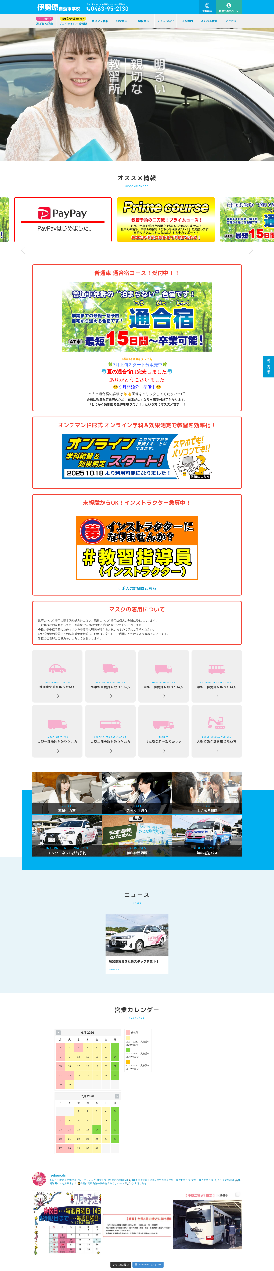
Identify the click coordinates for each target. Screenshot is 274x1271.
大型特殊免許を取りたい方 (217, 730)
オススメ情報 (100, 21)
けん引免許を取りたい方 (163, 732)
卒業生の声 (101, 1268)
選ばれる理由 (44, 21)
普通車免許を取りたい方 (57, 676)
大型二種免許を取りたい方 (110, 732)
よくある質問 (209, 21)
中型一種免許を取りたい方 (163, 677)
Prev (23, 250)
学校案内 (143, 21)
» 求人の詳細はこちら (137, 588)
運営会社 (132, 1268)
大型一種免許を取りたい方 (57, 732)
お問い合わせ (214, 1230)
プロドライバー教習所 (73, 21)
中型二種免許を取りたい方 (217, 677)
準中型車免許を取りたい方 (110, 676)
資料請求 (207, 8)
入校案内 (187, 21)
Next (251, 250)
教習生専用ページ (229, 8)
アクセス (230, 21)
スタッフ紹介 (165, 21)
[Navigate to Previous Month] (58, 1032)
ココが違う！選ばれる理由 (48, 1268)
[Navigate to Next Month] (185, 1032)
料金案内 (121, 21)
